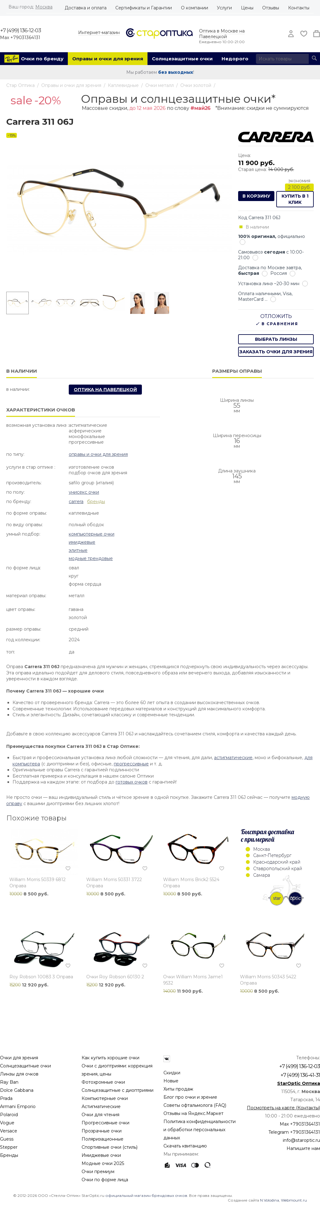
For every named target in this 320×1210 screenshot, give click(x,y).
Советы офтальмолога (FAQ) (194, 1105)
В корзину (256, 196)
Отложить (276, 316)
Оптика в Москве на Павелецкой (222, 33)
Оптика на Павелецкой (105, 389)
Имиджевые (82, 542)
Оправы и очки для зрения (107, 59)
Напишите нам (303, 1148)
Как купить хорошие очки (110, 1058)
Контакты (298, 8)
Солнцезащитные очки (182, 59)
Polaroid (9, 1114)
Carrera (76, 501)
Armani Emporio (18, 1106)
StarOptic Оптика (298, 1083)
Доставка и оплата (86, 8)
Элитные (78, 550)
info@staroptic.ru (301, 1140)
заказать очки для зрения (275, 352)
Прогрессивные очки (105, 1123)
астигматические (233, 757)
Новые (170, 1081)
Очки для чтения (100, 1114)
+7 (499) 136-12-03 (20, 30)
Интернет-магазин (99, 32)
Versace (8, 1131)
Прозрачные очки (102, 1131)
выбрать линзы (276, 339)
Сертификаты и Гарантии (143, 8)
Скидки (171, 1073)
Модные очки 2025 (103, 1163)
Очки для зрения (19, 1058)
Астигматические (101, 1106)
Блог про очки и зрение (190, 1097)
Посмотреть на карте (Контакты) (283, 1108)
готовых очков (132, 782)
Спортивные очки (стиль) (110, 1147)
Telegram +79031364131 (294, 1132)
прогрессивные (131, 764)
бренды (96, 501)
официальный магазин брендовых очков (146, 1195)
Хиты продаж (178, 1089)
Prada (6, 1098)
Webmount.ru (294, 1200)
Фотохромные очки (103, 1082)
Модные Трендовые (91, 558)
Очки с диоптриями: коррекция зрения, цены (117, 1070)
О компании (194, 8)
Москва (43, 7)
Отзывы (270, 8)
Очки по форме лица (105, 1179)
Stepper (9, 1147)
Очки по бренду (42, 59)
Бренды (9, 1155)
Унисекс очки (84, 492)
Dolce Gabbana (16, 1090)
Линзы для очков (19, 1074)
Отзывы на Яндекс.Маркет (193, 1113)
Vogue (7, 1123)
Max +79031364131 (20, 37)
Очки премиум (98, 1171)
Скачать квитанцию (185, 1146)
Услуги (224, 8)
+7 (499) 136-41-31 (300, 1075)
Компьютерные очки (91, 534)
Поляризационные (102, 1139)
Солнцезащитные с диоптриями (117, 1090)
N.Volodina (269, 1200)
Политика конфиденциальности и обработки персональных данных (199, 1130)
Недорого (235, 59)
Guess (6, 1139)
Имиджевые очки (101, 1155)
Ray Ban (9, 1082)
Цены (247, 8)
